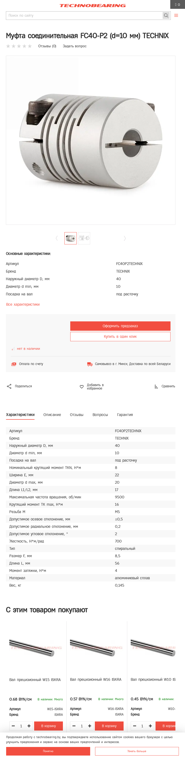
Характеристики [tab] (20, 415)
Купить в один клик (120, 336)
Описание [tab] (52, 415)
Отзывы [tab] (77, 415)
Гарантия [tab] (125, 415)
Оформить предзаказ (120, 326)
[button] (125, 238)
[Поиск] (166, 15)
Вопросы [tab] (100, 415)
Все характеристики (23, 304)
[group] (90, 140)
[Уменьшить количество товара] (13, 726)
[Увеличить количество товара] (29, 726)
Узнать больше (137, 751)
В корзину (48, 726)
